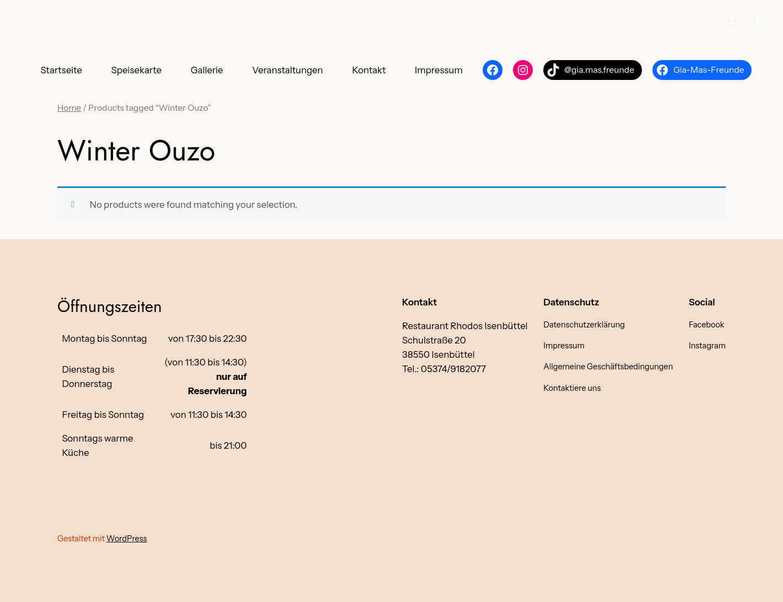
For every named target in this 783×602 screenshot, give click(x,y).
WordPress (126, 539)
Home (69, 108)
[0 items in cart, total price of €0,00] (762, 20)
